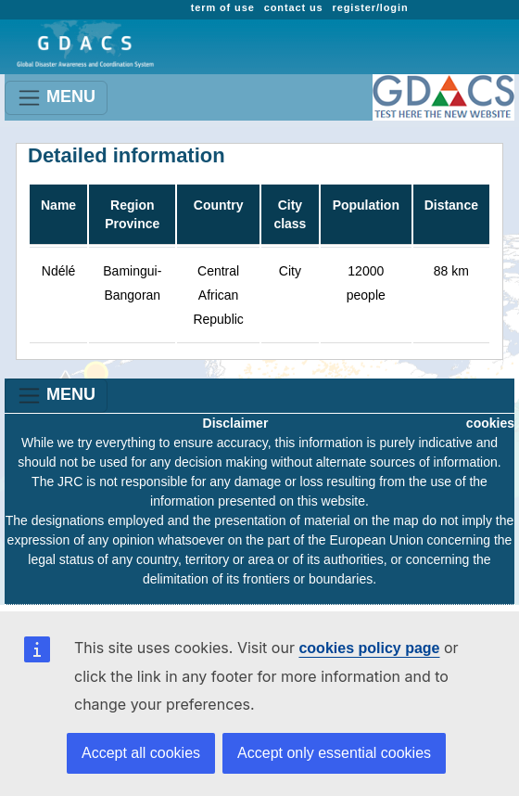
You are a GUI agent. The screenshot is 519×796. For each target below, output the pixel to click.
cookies (490, 423)
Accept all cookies (141, 753)
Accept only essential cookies (334, 753)
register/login (371, 7)
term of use (223, 7)
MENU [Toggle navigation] (56, 97)
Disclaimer (236, 423)
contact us (293, 7)
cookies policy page (368, 648)
